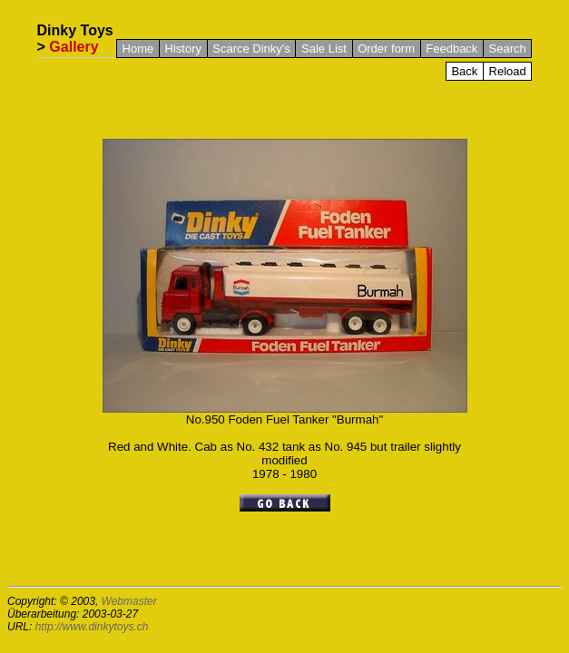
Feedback (451, 48)
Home (138, 48)
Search (507, 48)
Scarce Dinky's (251, 48)
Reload (507, 71)
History (183, 48)
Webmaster (129, 601)
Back (464, 71)
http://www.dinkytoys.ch (92, 626)
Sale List (324, 48)
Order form (386, 48)
